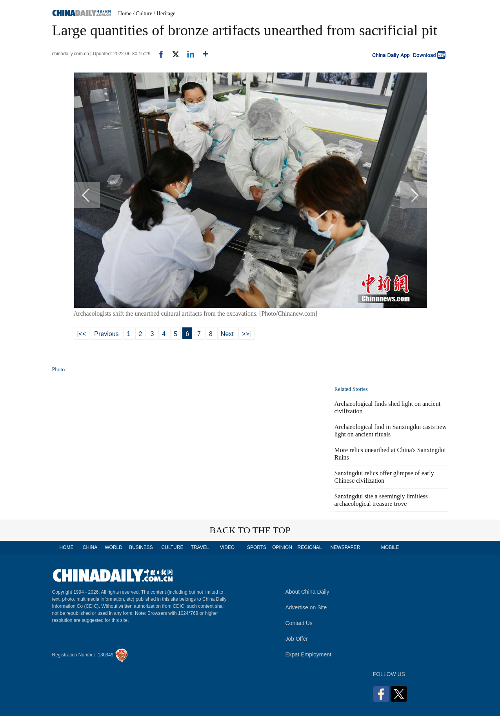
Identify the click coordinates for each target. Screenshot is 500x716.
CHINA (90, 547)
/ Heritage (165, 13)
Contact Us (299, 623)
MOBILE (390, 547)
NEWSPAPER (345, 547)
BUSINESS (141, 547)
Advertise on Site (306, 607)
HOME (67, 547)
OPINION (282, 547)
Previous (106, 334)
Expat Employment (308, 654)
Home (124, 13)
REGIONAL (309, 547)
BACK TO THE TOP (250, 530)
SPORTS (256, 547)
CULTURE (173, 547)
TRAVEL (200, 547)
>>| (246, 334)
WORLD (113, 547)
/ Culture (142, 13)
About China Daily (307, 592)
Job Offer (296, 639)
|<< (81, 334)
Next (227, 334)
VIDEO (227, 547)
